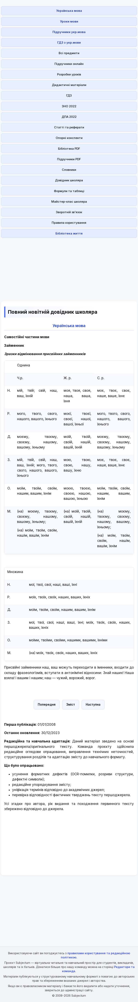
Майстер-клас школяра (69, 201)
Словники (69, 170)
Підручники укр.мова (69, 32)
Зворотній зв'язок (69, 212)
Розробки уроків (69, 74)
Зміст (70, 704)
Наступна (93, 704)
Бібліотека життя (69, 233)
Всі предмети (69, 53)
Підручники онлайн (69, 64)
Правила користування (69, 223)
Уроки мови (69, 21)
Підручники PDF (69, 159)
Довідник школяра (69, 180)
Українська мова (69, 11)
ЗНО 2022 (69, 106)
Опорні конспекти (69, 138)
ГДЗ (69, 95)
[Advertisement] (69, 267)
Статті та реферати (69, 127)
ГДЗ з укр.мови (69, 42)
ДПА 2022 (69, 117)
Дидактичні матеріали (69, 85)
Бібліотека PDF (69, 148)
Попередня (46, 704)
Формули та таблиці (69, 191)
